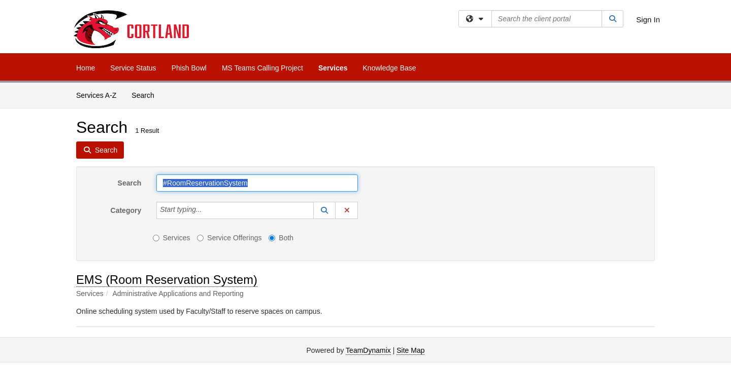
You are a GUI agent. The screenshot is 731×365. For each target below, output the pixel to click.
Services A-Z (96, 95)
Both (281, 238)
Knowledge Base (389, 68)
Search (146, 94)
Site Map (410, 350)
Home (85, 68)
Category (126, 210)
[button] (324, 210)
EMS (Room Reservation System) (166, 279)
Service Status (133, 68)
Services (333, 68)
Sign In (648, 19)
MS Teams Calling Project (262, 68)
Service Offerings (229, 238)
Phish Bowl (189, 68)
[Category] (207, 210)
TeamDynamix (368, 350)
